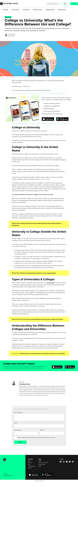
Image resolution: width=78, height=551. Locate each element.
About (29, 461)
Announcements (62, 9)
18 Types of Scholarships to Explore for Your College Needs (38, 273)
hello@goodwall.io (7, 475)
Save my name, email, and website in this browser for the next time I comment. (36, 437)
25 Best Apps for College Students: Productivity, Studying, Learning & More (42, 353)
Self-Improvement (37, 9)
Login (65, 3)
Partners (30, 462)
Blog (29, 464)
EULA (40, 466)
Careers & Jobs (15, 9)
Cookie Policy (42, 464)
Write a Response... (18, 412)
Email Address (17, 430)
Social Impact (26, 9)
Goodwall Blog (10, 3)
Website (42, 430)
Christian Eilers (11, 34)
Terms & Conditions (43, 462)
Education (5, 9)
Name (15, 423)
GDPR (40, 461)
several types (51, 283)
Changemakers (31, 466)
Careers (30, 468)
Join (74, 3)
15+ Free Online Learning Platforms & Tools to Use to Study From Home (41, 319)
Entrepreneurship (50, 9)
